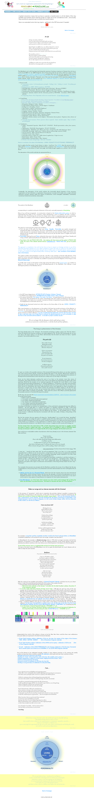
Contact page (63, 262)
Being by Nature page (24, 260)
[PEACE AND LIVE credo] (47, 25)
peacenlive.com (51, 241)
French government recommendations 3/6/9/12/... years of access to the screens (55, 394)
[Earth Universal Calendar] (47, 628)
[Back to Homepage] (69, 30)
